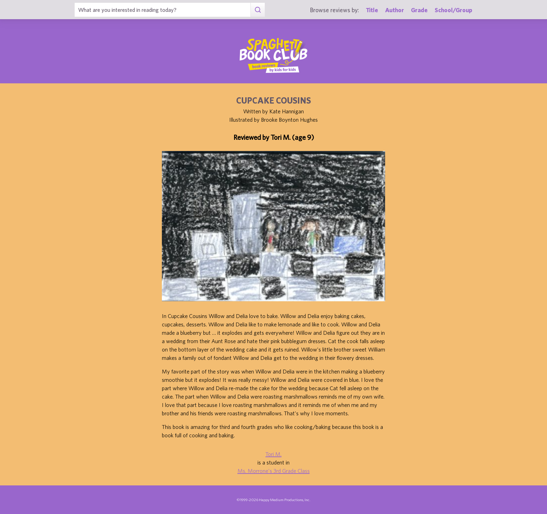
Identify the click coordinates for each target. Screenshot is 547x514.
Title (372, 10)
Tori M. (273, 454)
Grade (419, 10)
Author (394, 10)
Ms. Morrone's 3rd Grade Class (274, 471)
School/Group (453, 10)
